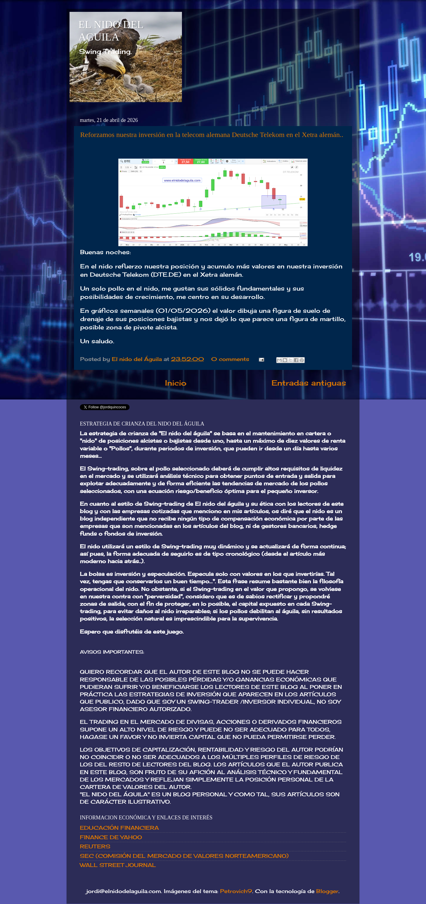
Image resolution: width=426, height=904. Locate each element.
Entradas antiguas (309, 382)
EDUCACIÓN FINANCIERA (119, 827)
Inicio (175, 382)
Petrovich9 (236, 891)
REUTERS (95, 846)
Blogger (327, 891)
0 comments (230, 359)
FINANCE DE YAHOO (111, 837)
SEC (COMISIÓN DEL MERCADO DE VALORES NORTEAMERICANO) (184, 856)
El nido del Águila (138, 359)
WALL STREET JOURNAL (118, 865)
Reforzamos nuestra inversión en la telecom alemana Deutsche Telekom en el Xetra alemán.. (211, 134)
